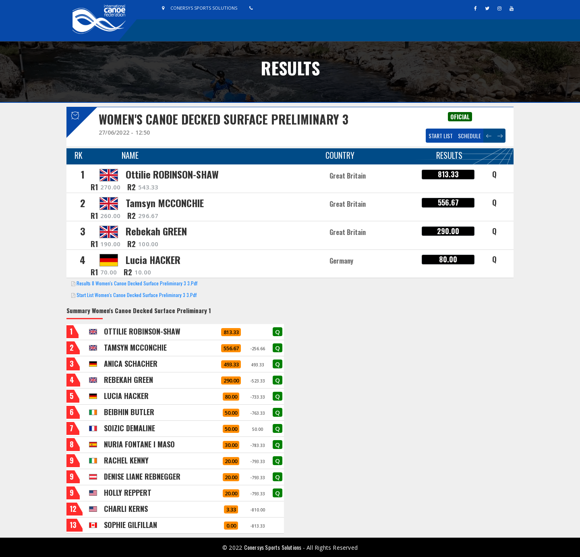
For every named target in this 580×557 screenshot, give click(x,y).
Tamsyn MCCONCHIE (165, 202)
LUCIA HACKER (126, 396)
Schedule (469, 135)
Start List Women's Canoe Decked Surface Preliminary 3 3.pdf (137, 294)
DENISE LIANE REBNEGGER (142, 476)
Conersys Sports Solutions (273, 547)
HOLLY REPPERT (127, 492)
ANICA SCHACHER (130, 363)
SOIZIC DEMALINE (129, 428)
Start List (441, 135)
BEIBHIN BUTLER (129, 412)
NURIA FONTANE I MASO (139, 444)
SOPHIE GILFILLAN (130, 525)
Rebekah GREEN (156, 231)
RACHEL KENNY (126, 460)
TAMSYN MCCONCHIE (135, 347)
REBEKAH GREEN (128, 379)
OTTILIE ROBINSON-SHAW (142, 331)
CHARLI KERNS (126, 508)
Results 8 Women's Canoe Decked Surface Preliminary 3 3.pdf (137, 283)
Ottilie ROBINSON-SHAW (172, 174)
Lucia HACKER (153, 259)
